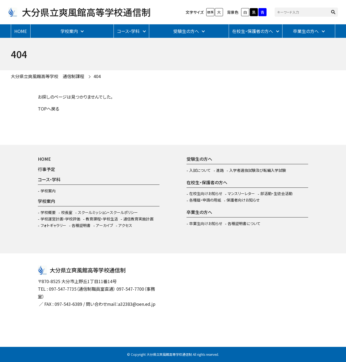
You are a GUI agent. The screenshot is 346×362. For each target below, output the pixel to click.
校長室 (66, 212)
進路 (220, 170)
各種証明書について (244, 223)
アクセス (125, 225)
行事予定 (46, 169)
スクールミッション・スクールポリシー (108, 212)
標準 (210, 12)
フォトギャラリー (53, 225)
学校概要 (48, 212)
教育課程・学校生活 (102, 219)
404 (97, 76)
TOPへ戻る (48, 108)
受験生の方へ (186, 31)
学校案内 (69, 31)
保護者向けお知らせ (243, 200)
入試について (200, 170)
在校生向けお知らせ (205, 193)
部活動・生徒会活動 (276, 193)
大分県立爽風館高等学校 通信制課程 (47, 76)
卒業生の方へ (306, 31)
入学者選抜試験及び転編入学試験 (257, 170)
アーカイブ (104, 225)
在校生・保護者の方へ (252, 31)
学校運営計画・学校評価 (60, 219)
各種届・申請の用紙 (205, 200)
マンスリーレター (241, 193)
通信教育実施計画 (138, 219)
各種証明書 (81, 225)
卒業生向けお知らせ (205, 223)
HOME (20, 31)
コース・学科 (128, 31)
